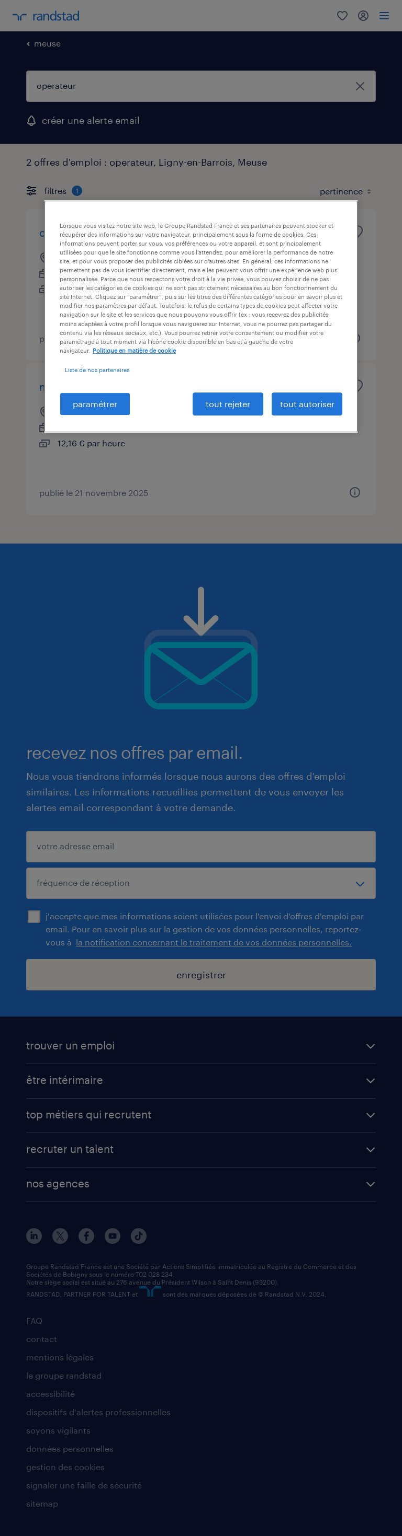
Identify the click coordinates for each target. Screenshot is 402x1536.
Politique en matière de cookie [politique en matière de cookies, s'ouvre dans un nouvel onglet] (134, 350)
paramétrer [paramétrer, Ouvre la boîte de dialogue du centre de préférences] (95, 404)
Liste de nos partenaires (97, 369)
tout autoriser (307, 404)
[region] (201, 316)
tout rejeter (228, 404)
